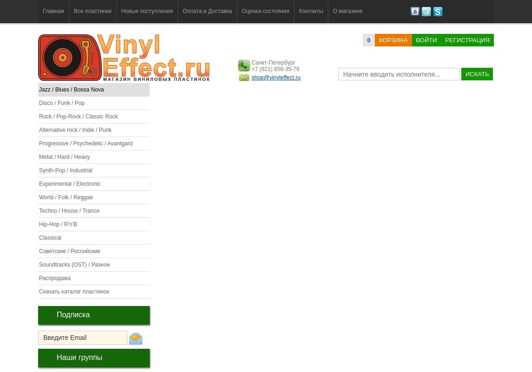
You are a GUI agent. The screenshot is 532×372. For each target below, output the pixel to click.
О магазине (348, 11)
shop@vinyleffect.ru (276, 77)
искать (477, 74)
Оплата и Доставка (207, 11)
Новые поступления (147, 11)
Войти (426, 40)
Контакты (311, 11)
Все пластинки (93, 11)
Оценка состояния (265, 11)
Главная (53, 11)
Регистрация (468, 40)
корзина (393, 40)
